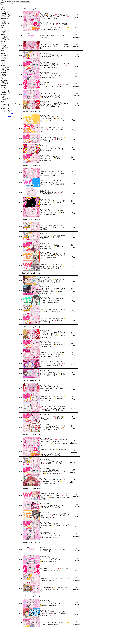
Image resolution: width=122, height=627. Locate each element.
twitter (9, 116)
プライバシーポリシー (9, 114)
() (9, 1)
